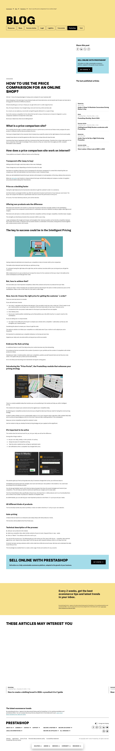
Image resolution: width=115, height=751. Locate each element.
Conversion (61, 28)
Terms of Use (23, 738)
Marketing (72, 28)
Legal (42, 28)
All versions (65, 730)
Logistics (51, 28)
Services (56, 746)
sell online (14, 178)
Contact (27, 727)
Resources (77, 746)
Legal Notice (15, 738)
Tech (81, 28)
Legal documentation (14, 730)
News (20, 28)
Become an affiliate (51, 730)
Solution (37, 746)
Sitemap (8, 738)
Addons (47, 746)
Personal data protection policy (37, 738)
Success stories (31, 28)
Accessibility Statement (52, 738)
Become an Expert (65, 727)
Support (36, 727)
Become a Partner (50, 727)
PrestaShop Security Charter (13, 740)
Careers (18, 727)
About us (10, 727)
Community (66, 746)
